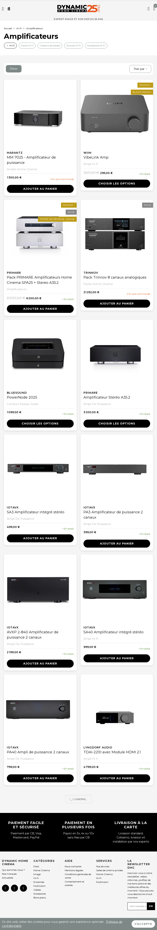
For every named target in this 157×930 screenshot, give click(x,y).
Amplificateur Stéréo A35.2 (106, 397)
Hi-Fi (12, 45)
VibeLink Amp (96, 157)
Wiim (87, 152)
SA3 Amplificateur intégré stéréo (35, 512)
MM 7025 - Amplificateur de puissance (31, 160)
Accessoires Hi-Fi (96, 45)
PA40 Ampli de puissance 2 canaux (38, 752)
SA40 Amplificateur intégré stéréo (113, 632)
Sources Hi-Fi (73, 45)
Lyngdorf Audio (97, 747)
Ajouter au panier (40, 189)
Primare (14, 272)
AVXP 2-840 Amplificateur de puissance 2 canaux (32, 635)
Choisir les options (116, 183)
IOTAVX (13, 507)
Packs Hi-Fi (27, 45)
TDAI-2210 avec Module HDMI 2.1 (112, 752)
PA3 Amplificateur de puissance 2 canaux (113, 515)
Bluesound (17, 392)
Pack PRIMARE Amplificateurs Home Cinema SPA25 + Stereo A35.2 (39, 280)
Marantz (15, 152)
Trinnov (90, 272)
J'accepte (143, 924)
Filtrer (14, 69)
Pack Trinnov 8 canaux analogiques (114, 277)
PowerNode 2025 (22, 397)
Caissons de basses (50, 45)
